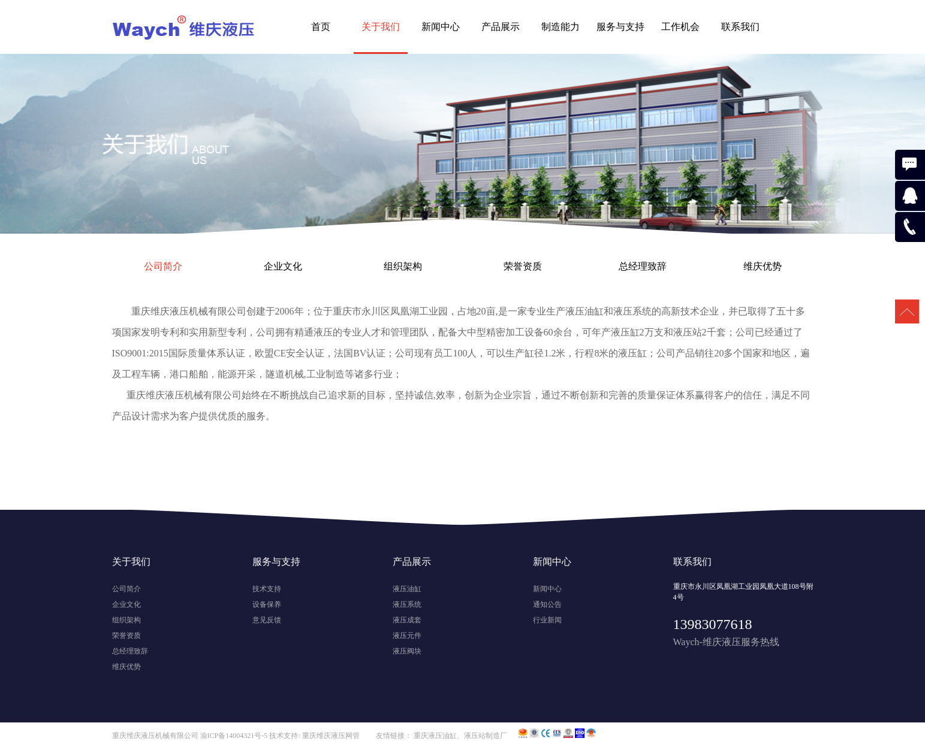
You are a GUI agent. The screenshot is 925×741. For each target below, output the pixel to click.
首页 (320, 27)
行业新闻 (547, 620)
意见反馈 (266, 620)
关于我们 (380, 27)
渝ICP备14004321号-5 (234, 735)
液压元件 (407, 635)
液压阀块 (407, 651)
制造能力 (560, 27)
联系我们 (740, 27)
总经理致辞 (643, 266)
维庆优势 (762, 266)
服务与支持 (620, 27)
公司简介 (163, 266)
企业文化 (283, 266)
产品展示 (500, 27)
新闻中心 (440, 27)
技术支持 (266, 589)
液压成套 (407, 620)
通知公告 (547, 604)
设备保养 (266, 604)
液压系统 (407, 604)
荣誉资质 (523, 266)
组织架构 (403, 266)
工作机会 (680, 27)
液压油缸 (407, 589)
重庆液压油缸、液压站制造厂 (460, 735)
